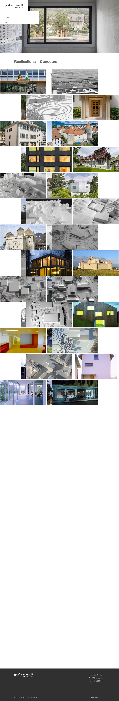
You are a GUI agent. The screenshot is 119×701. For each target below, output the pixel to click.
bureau (7, 14)
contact (7, 24)
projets (7, 12)
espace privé (9, 22)
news (6, 17)
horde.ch (97, 697)
